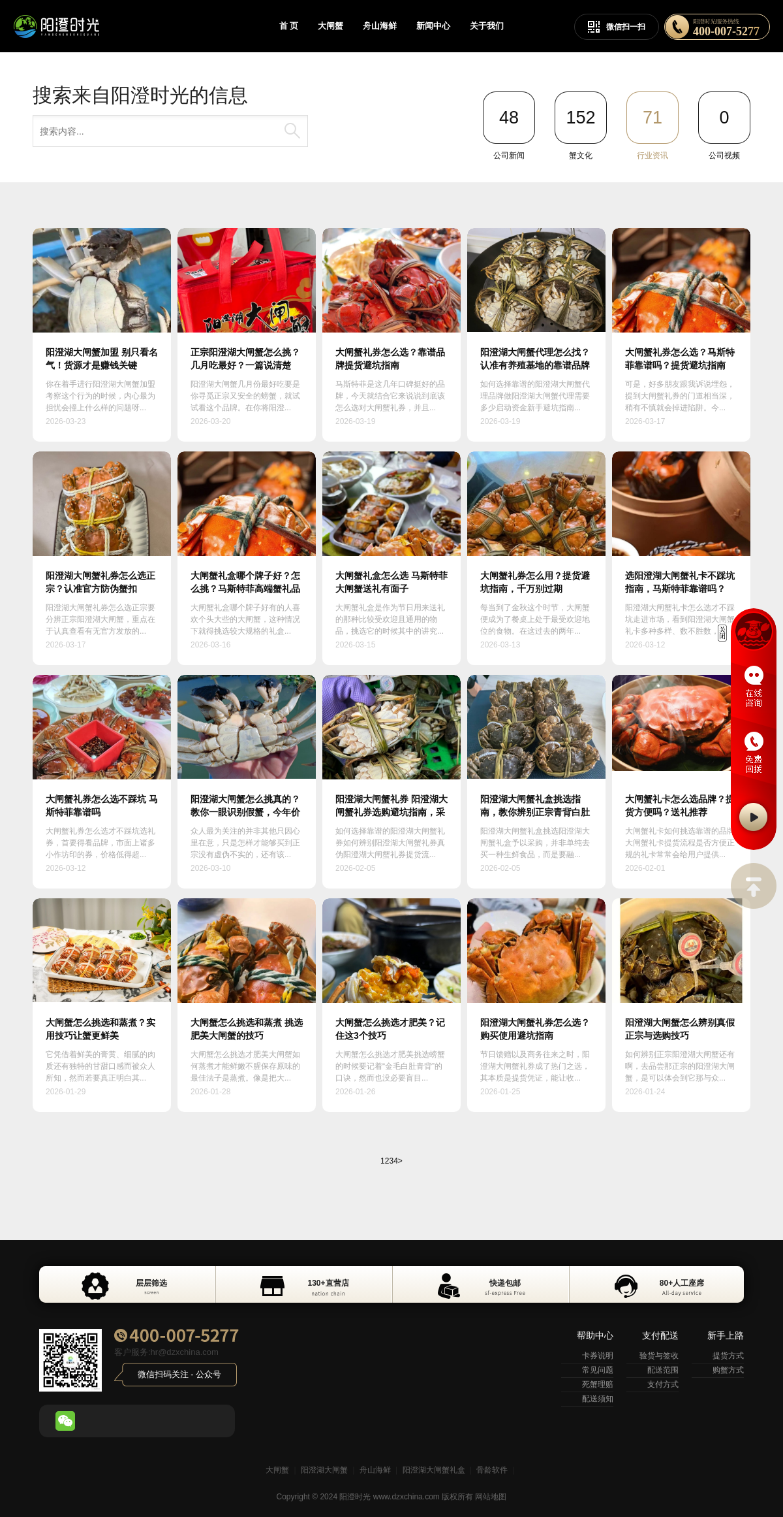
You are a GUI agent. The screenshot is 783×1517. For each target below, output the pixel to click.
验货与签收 (659, 1355)
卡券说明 (597, 1355)
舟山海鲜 (380, 26)
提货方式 (728, 1355)
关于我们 (487, 26)
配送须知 (597, 1398)
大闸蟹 (330, 26)
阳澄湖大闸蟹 (324, 1470)
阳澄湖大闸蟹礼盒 (434, 1470)
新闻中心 (433, 26)
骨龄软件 (492, 1470)
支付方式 (663, 1384)
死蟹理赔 (597, 1384)
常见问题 (597, 1370)
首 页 (288, 26)
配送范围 (663, 1370)
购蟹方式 (728, 1370)
